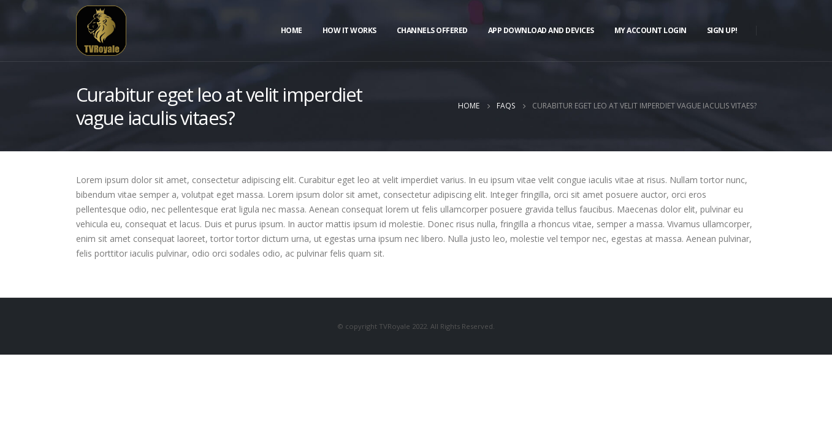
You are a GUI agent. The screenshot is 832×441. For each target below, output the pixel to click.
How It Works (349, 30)
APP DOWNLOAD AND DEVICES (541, 30)
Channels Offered (432, 30)
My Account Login (650, 30)
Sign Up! (722, 30)
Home (291, 30)
